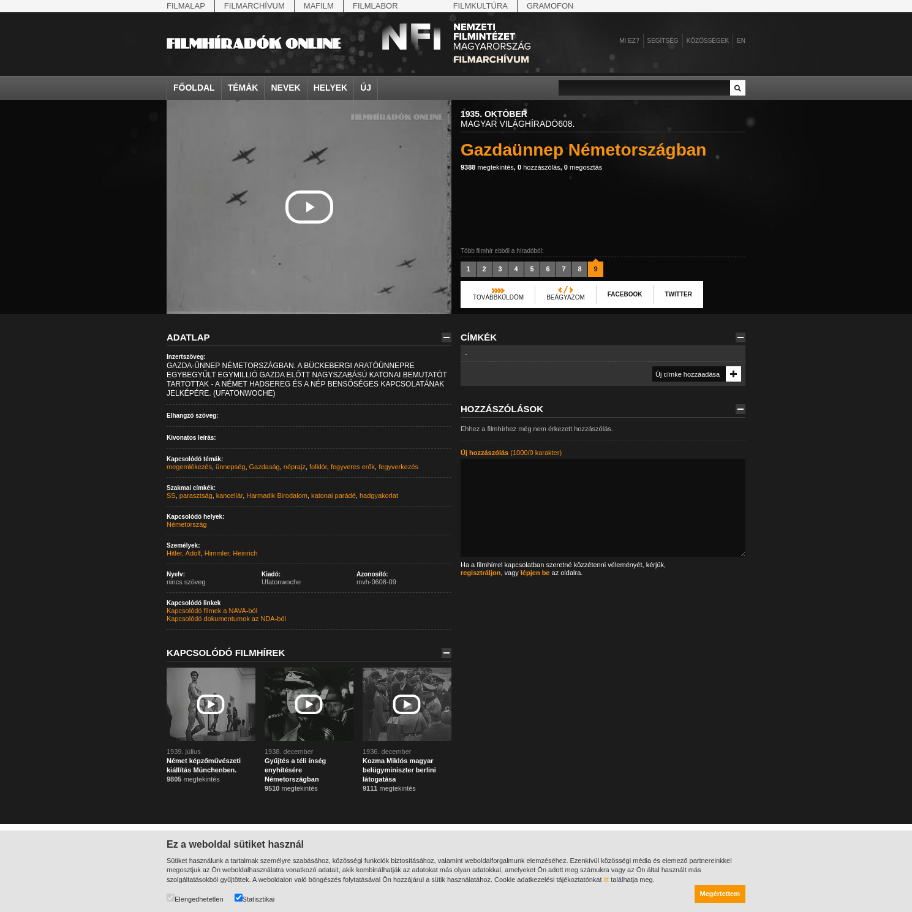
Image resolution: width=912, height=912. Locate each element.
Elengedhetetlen (195, 898)
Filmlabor (375, 5)
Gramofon (550, 5)
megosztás (583, 167)
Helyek (331, 87)
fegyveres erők (353, 466)
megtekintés (487, 167)
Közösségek (708, 40)
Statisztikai (255, 898)
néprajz (295, 466)
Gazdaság (264, 466)
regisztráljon (480, 572)
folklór (318, 466)
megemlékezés (189, 466)
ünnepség (230, 466)
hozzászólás (539, 167)
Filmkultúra (480, 5)
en (741, 40)
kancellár (229, 495)
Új (365, 87)
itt (606, 879)
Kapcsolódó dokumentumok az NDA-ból (226, 618)
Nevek (285, 87)
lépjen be (535, 572)
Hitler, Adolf (184, 553)
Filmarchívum (254, 5)
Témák (243, 87)
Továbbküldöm (498, 297)
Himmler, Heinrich (231, 553)
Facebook (625, 294)
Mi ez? (629, 40)
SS (171, 495)
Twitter (678, 294)
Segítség (663, 40)
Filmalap (186, 5)
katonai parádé (333, 495)
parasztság (196, 495)
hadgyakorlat (379, 495)
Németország (186, 524)
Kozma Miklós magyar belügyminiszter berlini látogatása (399, 770)
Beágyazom (565, 297)
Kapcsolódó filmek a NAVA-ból (212, 610)
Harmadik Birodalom (276, 495)
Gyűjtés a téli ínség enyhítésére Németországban (295, 770)
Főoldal (194, 87)
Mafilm (319, 5)
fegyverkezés (398, 466)
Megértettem (720, 893)
